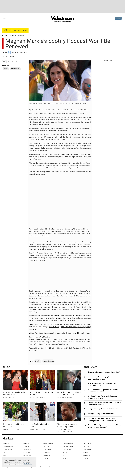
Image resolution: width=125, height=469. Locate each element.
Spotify (38, 361)
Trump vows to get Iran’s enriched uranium (103, 409)
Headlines (26, 447)
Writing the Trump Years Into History (100, 414)
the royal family (39, 318)
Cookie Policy (28, 464)
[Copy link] (8, 61)
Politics (65, 458)
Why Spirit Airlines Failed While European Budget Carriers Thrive (102, 397)
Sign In (118, 18)
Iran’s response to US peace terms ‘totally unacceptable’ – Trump (102, 391)
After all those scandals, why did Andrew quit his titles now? (69, 393)
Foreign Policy (7, 449)
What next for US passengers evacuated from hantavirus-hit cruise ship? (104, 426)
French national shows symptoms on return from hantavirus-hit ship (103, 378)
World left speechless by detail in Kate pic (41, 393)
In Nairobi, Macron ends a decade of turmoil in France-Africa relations (104, 404)
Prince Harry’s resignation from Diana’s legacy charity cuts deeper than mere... (68, 426)
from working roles (46, 302)
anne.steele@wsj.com (52, 333)
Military (5, 455)
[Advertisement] (62, 6)
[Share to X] (12, 61)
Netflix (81, 305)
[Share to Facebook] (16, 61)
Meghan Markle (48, 361)
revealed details (75, 316)
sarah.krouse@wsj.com (82, 333)
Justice (5, 452)
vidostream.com (50, 467)
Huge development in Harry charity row (13, 425)
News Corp (33, 324)
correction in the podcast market (72, 154)
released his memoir (51, 316)
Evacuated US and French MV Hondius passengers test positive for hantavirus (102, 420)
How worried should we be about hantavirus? (104, 372)
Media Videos (27, 455)
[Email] (4, 61)
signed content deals (58, 305)
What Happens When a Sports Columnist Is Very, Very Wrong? (103, 384)
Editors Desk (15, 52)
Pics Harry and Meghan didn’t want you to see (14, 393)
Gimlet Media (54, 327)
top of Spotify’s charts (58, 253)
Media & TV (26, 452)
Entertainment (27, 449)
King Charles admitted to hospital (39, 425)
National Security (8, 447)
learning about (57, 318)
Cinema (45, 458)
